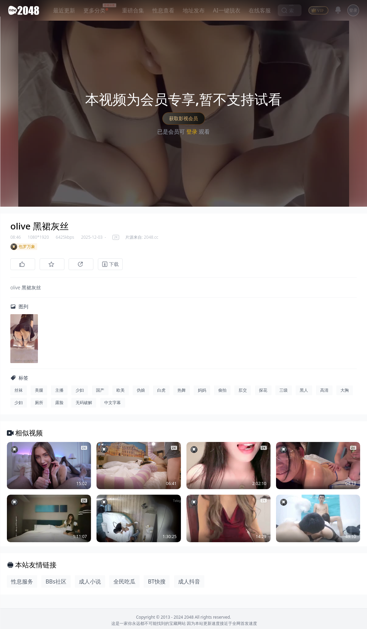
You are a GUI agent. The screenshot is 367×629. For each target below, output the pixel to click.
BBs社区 (55, 582)
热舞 (181, 391)
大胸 (344, 391)
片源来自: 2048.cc (141, 237)
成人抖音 (189, 582)
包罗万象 (22, 246)
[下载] (113, 264)
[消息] (338, 10)
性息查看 (163, 10)
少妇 (79, 391)
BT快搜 (156, 582)
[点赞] (22, 264)
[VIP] (318, 10)
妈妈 (202, 391)
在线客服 (260, 10)
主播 (59, 391)
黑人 (304, 391)
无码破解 (83, 403)
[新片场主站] (25, 10)
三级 (283, 391)
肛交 (242, 391)
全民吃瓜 (124, 582)
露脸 (59, 403)
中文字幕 (112, 403)
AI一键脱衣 (227, 10)
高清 (324, 391)
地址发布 (194, 10)
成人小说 (90, 582)
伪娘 (141, 391)
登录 (353, 10)
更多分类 (94, 10)
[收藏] (53, 264)
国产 (100, 391)
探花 (263, 391)
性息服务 (22, 582)
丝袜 (18, 391)
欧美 (120, 391)
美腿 (39, 391)
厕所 (39, 403)
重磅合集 (133, 10)
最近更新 (64, 10)
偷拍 (222, 391)
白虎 (161, 391)
